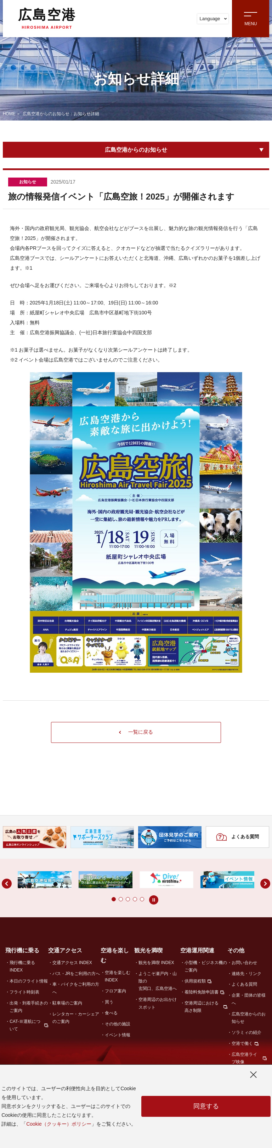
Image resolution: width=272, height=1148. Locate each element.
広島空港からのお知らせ (136, 150)
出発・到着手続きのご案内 (29, 1007)
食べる (111, 1013)
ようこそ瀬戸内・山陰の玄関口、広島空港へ (157, 981)
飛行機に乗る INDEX (22, 966)
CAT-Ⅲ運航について (25, 1025)
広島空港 (47, 18)
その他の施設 (117, 1024)
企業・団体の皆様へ (249, 999)
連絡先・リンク (246, 973)
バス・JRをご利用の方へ (76, 973)
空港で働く (242, 1043)
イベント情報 (117, 1035)
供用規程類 (195, 981)
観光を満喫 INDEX (156, 962)
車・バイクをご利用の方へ (75, 988)
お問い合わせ (244, 962)
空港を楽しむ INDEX (117, 976)
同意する (206, 1106)
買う (109, 1002)
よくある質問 (237, 837)
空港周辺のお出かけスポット (157, 1003)
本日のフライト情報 (29, 981)
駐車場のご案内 (67, 1003)
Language (213, 18)
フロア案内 (115, 991)
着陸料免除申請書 (202, 992)
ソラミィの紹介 (246, 1032)
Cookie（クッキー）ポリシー (58, 1124)
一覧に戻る (136, 732)
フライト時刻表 (24, 992)
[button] (99, 899)
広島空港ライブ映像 (244, 1058)
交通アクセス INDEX (72, 962)
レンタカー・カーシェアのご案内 (75, 1018)
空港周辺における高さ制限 (202, 1007)
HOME (9, 113)
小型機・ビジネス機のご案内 (206, 966)
